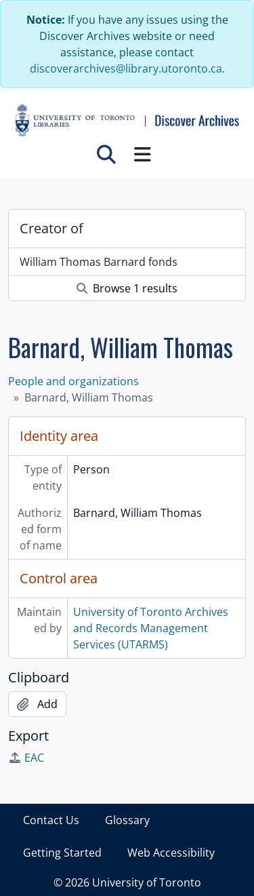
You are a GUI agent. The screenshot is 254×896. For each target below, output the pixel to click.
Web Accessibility (171, 852)
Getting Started (62, 852)
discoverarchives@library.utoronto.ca (126, 68)
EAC (26, 757)
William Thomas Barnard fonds (98, 261)
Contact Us (51, 820)
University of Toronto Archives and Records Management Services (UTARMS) (150, 628)
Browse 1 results (127, 288)
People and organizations (73, 381)
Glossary (127, 820)
